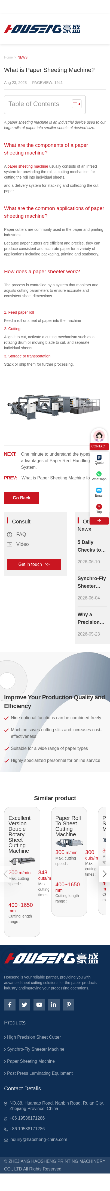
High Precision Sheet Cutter (34, 1037)
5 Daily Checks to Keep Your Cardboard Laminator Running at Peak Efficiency (90, 547)
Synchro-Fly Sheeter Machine (36, 1049)
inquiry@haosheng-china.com (38, 1139)
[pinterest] (68, 1005)
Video (18, 544)
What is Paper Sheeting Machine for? (58, 478)
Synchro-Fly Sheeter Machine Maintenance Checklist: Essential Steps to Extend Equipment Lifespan (92, 583)
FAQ (16, 534)
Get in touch (34, 564)
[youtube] (39, 1005)
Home (8, 57)
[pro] (22, 861)
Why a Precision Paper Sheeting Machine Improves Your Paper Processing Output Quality (91, 619)
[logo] (42, 29)
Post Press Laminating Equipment (40, 1073)
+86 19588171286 (27, 1118)
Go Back (21, 498)
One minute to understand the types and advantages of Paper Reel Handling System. (60, 461)
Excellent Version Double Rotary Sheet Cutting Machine (19, 834)
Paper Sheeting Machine (31, 1061)
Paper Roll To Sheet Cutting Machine (68, 826)
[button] (104, 874)
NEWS (23, 57)
